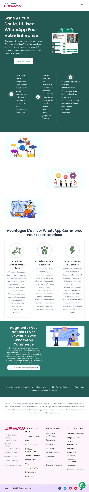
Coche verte (71, 466)
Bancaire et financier (54, 465)
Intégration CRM (73, 438)
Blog (27, 464)
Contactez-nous (31, 445)
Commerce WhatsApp (75, 433)
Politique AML (30, 472)
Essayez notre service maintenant (24, 368)
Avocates (49, 461)
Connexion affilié (31, 468)
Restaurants (51, 440)
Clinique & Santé (52, 452)
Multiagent (71, 448)
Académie (50, 457)
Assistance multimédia (75, 470)
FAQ (27, 441)
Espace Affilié (30, 460)
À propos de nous (32, 436)
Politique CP (30, 476)
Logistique (50, 448)
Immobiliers (50, 444)
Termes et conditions (33, 455)
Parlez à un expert (23, 61)
